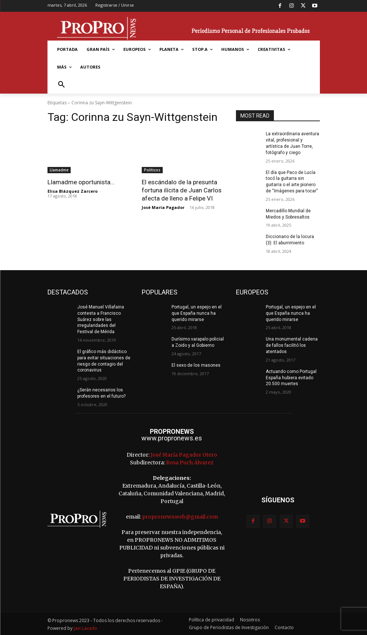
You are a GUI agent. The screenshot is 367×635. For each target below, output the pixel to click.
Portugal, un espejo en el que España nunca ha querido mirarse (197, 313)
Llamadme (59, 169)
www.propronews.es (171, 438)
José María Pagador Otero (184, 454)
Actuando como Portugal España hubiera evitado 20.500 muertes (291, 378)
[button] (61, 85)
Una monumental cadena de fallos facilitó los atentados (292, 345)
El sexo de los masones (196, 365)
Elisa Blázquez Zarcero (72, 191)
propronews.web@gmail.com (180, 516)
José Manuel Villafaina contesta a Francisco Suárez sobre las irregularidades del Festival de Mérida (100, 319)
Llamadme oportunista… (80, 182)
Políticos (152, 169)
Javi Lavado (85, 628)
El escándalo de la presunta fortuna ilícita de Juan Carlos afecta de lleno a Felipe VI (182, 190)
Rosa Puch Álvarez (190, 462)
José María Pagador (163, 207)
